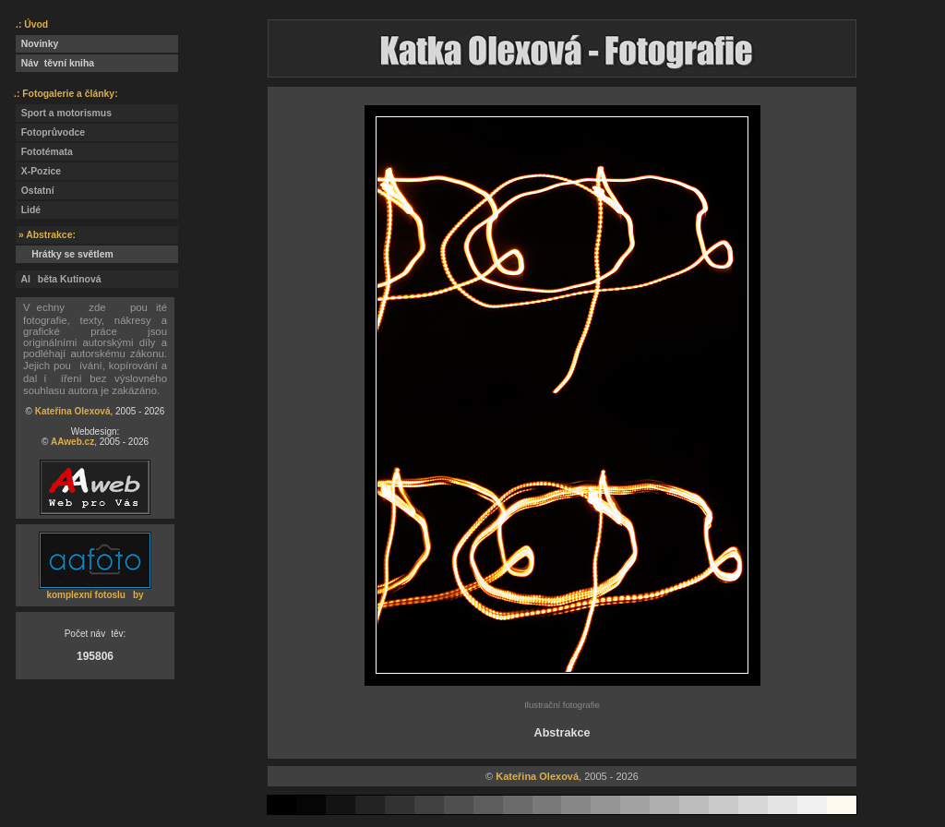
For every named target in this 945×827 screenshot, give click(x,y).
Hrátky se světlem (65, 254)
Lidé (28, 210)
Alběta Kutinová (58, 279)
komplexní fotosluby (94, 595)
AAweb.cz (72, 442)
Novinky (37, 44)
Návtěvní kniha (55, 63)
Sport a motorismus (64, 113)
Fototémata (44, 152)
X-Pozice (38, 171)
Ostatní (35, 191)
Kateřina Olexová (73, 411)
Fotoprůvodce (50, 132)
